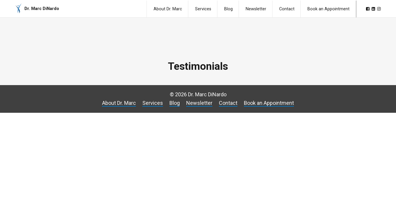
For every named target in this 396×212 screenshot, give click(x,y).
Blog (228, 8)
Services (203, 8)
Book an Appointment (328, 8)
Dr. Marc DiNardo (41, 8)
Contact (286, 8)
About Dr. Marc (168, 8)
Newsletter (256, 8)
